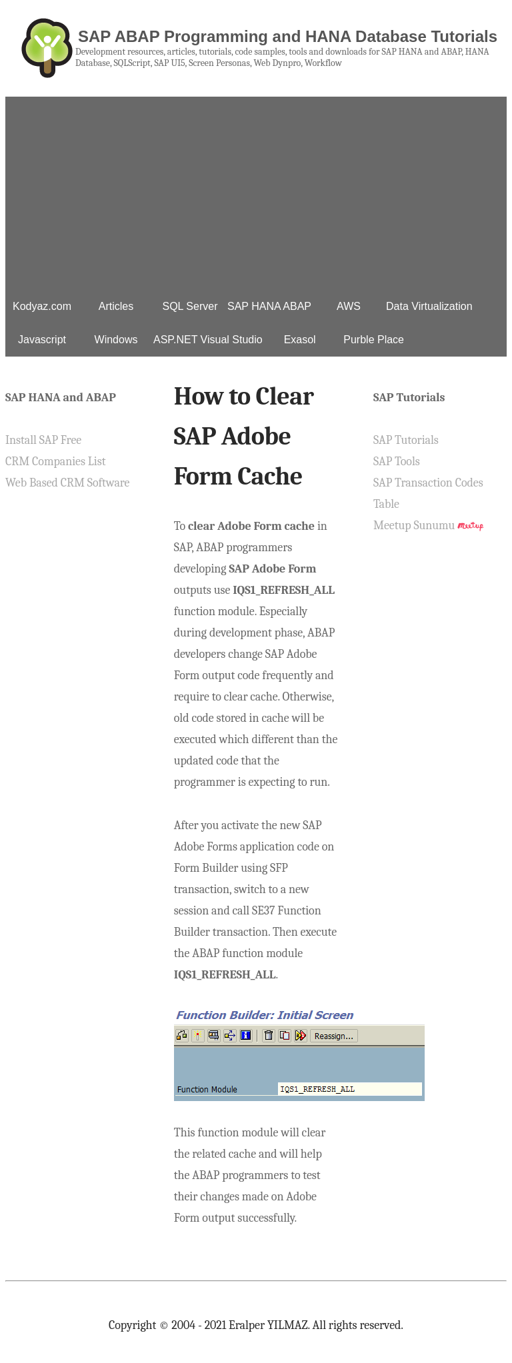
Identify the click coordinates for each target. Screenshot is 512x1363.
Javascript (42, 339)
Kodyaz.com (42, 306)
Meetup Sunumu (414, 526)
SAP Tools (396, 462)
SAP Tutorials (406, 440)
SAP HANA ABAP (269, 306)
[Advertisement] (256, 190)
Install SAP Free (43, 440)
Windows (116, 339)
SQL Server (190, 306)
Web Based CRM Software (67, 483)
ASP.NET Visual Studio (208, 339)
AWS (349, 306)
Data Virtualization (429, 306)
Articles (116, 306)
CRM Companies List (55, 462)
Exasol (300, 339)
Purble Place (373, 339)
